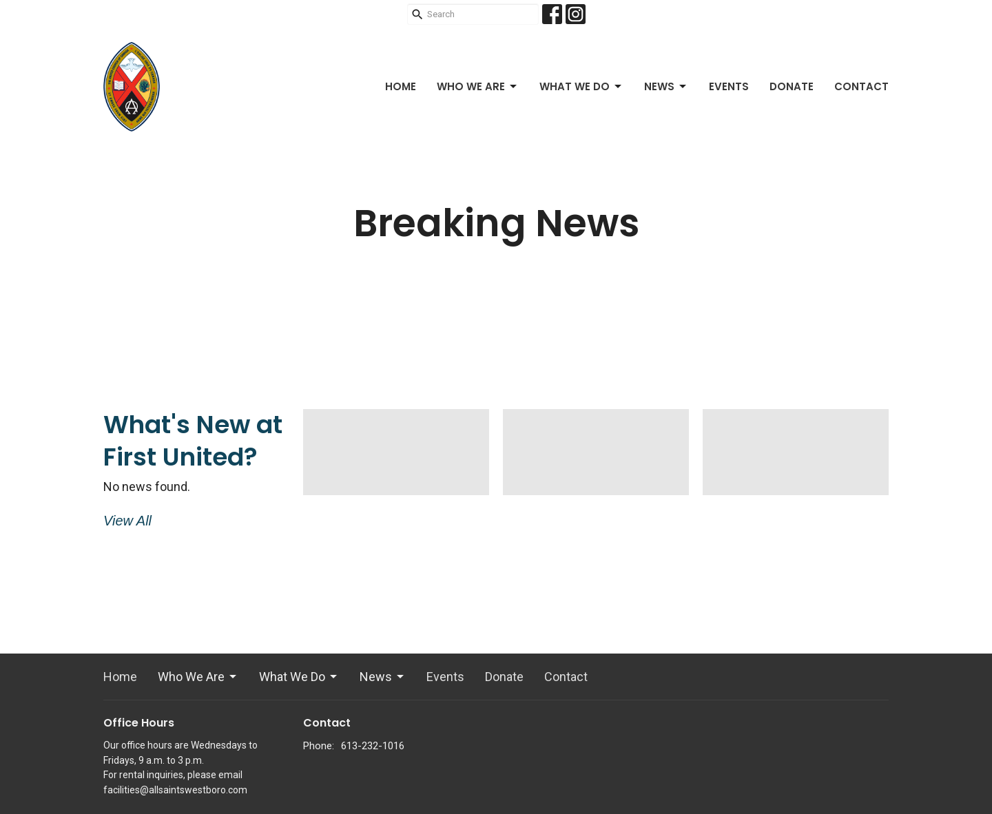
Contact (861, 86)
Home (400, 86)
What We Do (581, 86)
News (666, 86)
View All (127, 520)
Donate (791, 86)
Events (729, 86)
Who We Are (478, 86)
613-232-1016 (372, 746)
